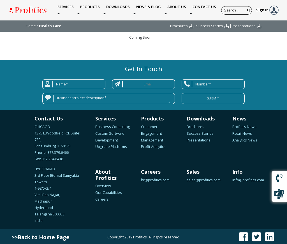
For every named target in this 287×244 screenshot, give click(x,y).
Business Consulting (112, 125)
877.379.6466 (58, 151)
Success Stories (209, 24)
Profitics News (244, 125)
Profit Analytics (153, 145)
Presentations (244, 24)
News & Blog (148, 9)
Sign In (267, 9)
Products (90, 9)
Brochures (179, 24)
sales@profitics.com (204, 178)
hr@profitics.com (155, 178)
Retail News (242, 131)
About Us (176, 9)
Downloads (118, 9)
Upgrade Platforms (111, 145)
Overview (103, 184)
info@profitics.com (248, 178)
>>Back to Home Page (40, 236)
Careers (102, 197)
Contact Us (204, 9)
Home (31, 24)
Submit (213, 97)
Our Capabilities (108, 191)
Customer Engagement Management (152, 132)
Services (65, 9)
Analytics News (244, 138)
